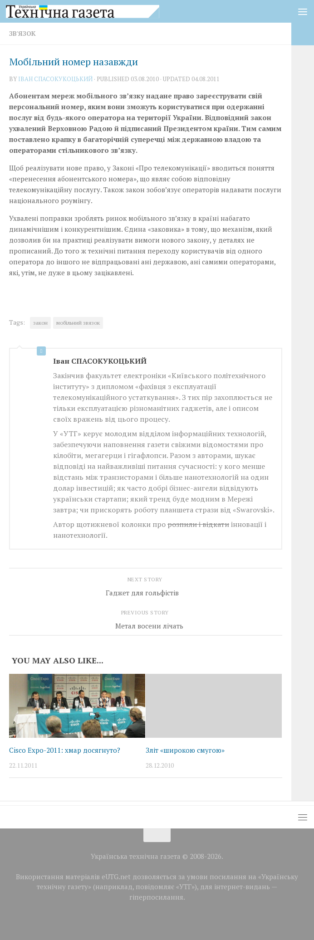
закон (40, 322)
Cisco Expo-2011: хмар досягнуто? (64, 750)
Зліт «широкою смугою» (185, 750)
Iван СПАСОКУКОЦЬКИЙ (55, 79)
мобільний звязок (78, 322)
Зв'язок (22, 33)
